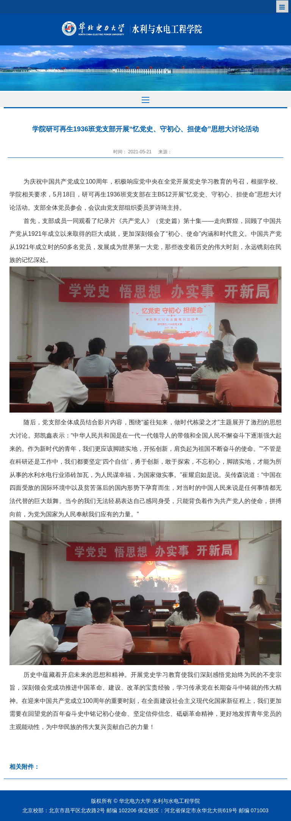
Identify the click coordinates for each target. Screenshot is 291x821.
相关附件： (24, 766)
